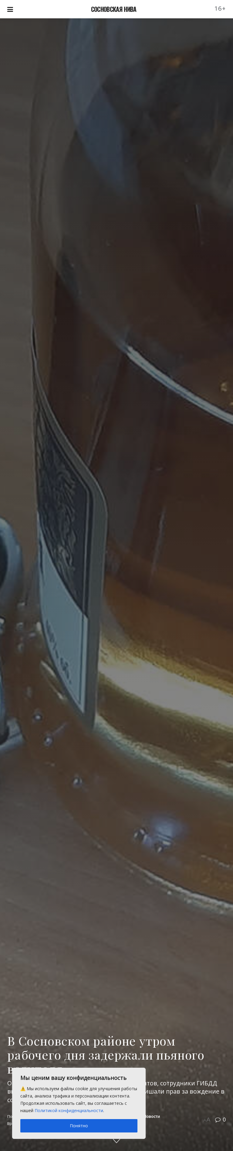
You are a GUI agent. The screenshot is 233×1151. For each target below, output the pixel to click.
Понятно (79, 1126)
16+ (220, 8)
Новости (152, 1116)
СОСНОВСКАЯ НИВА (114, 9)
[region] (79, 1103)
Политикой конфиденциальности (69, 1110)
